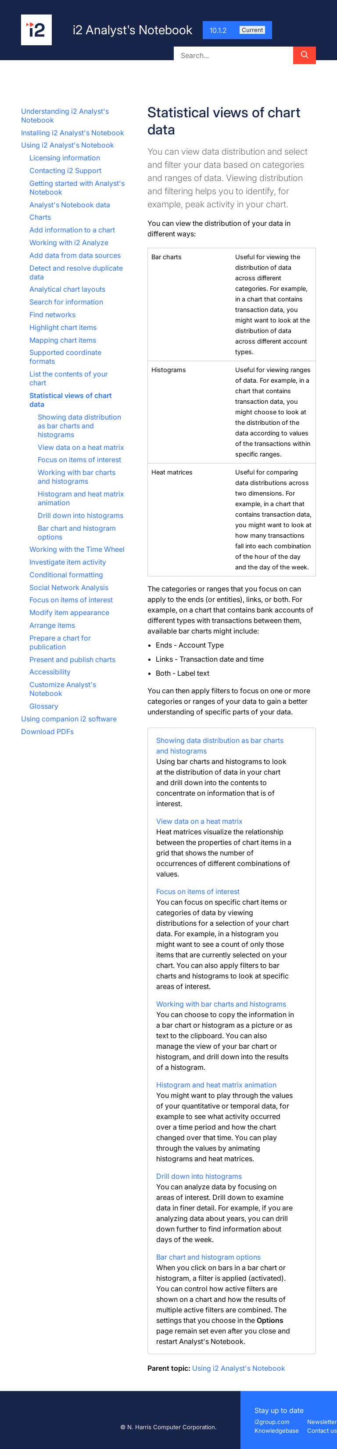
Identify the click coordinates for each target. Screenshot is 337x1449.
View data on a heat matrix (81, 447)
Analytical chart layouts (67, 289)
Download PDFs (47, 731)
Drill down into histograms (80, 515)
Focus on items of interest (79, 459)
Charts (40, 217)
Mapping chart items (62, 340)
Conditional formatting (66, 574)
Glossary (43, 706)
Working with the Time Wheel (77, 549)
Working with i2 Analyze (68, 242)
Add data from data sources (75, 255)
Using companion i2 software (69, 718)
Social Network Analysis (68, 587)
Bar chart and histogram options (208, 1257)
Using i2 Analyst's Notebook (67, 145)
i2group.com (272, 1421)
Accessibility (50, 671)
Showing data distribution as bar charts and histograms (79, 426)
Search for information (66, 301)
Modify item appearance (69, 612)
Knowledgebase (277, 1430)
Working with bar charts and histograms (76, 476)
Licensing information (64, 157)
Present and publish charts (72, 659)
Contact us (322, 1430)
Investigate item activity (67, 562)
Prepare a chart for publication (60, 642)
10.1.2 (237, 30)
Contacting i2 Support (65, 170)
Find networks (52, 314)
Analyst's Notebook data (69, 204)
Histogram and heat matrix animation (216, 1084)
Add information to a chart (72, 229)
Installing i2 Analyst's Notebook (72, 132)
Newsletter (322, 1421)
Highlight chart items (63, 327)
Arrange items (52, 625)
